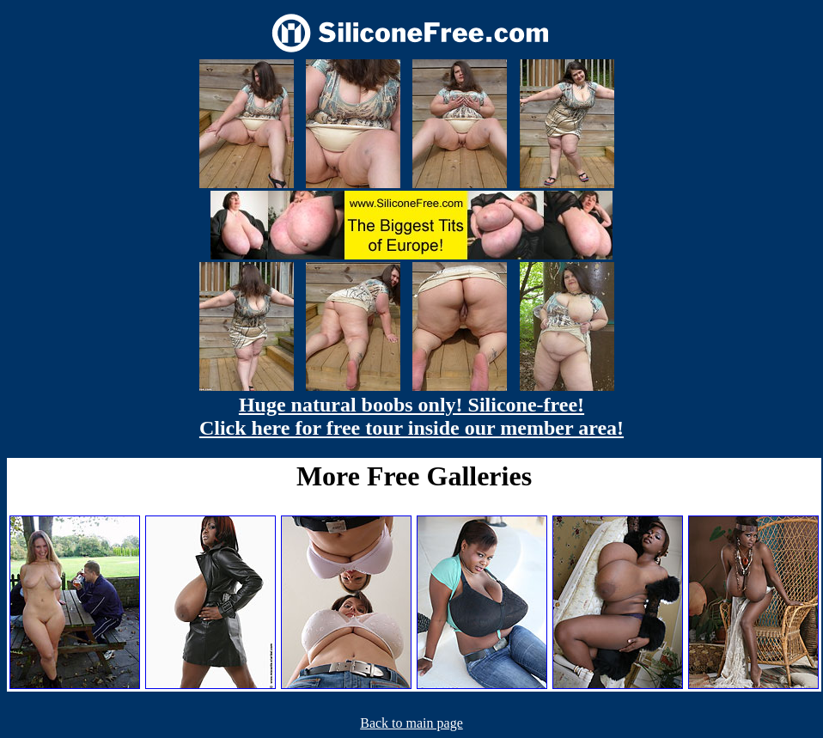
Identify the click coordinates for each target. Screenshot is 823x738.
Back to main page (411, 723)
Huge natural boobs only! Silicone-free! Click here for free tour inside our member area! (411, 416)
